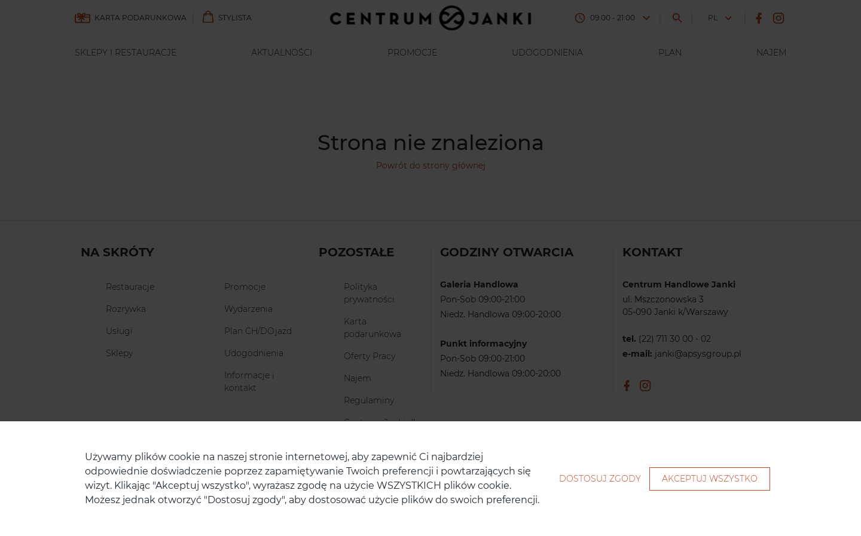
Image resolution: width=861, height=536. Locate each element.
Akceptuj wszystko (710, 478)
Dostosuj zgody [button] (600, 478)
